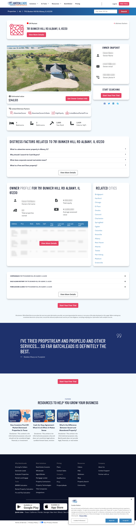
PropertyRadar (62, 485)
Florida (40, 512)
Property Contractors (43, 481)
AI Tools (45, 4)
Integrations (40, 492)
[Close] (131, 505)
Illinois (60, 512)
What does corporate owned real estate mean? (28, 160)
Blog (79, 478)
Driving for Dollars (21, 467)
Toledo (97, 250)
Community (81, 485)
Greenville (99, 263)
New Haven (99, 242)
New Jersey (68, 512)
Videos (80, 467)
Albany (97, 238)
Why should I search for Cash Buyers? (25, 155)
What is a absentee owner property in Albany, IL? (29, 149)
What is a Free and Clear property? (23, 165)
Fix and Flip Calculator (22, 493)
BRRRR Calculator (21, 485)
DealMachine (61, 478)
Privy (58, 482)
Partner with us (103, 474)
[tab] (68, 276)
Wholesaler (40, 471)
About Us (101, 467)
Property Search (83, 481)
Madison (98, 259)
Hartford (98, 198)
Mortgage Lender (42, 478)
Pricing (77, 4)
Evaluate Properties (22, 474)
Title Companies (41, 489)
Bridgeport (99, 194)
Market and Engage (21, 478)
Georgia (46, 512)
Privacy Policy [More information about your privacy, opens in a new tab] (83, 521)
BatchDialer (68, 4)
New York (53, 512)
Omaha (97, 210)
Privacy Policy (33, 522)
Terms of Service (20, 522)
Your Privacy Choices (49, 522)
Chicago (98, 202)
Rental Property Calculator (24, 489)
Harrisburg (99, 254)
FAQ (79, 471)
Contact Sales (61, 471)
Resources (56, 4)
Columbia (98, 230)
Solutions (33, 4)
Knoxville (98, 234)
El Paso (98, 206)
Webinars (81, 474)
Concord (98, 214)
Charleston (99, 218)
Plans (59, 467)
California (33, 512)
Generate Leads (20, 471)
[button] (124, 11)
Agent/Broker (40, 474)
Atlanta (97, 247)
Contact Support (104, 471)
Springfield (99, 222)
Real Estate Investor (43, 467)
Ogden (97, 226)
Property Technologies (43, 485)
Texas (27, 512)
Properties (12, 11)
